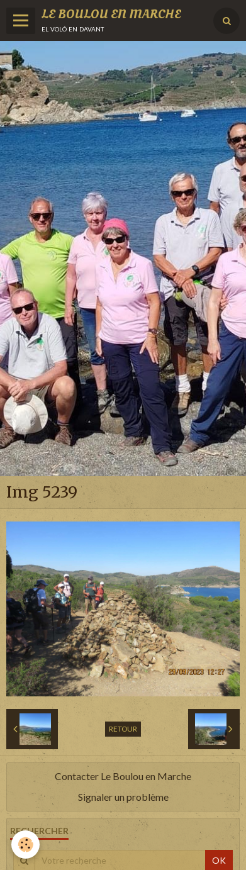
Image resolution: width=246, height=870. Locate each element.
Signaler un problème (123, 797)
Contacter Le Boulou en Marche (123, 776)
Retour (123, 728)
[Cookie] (25, 844)
